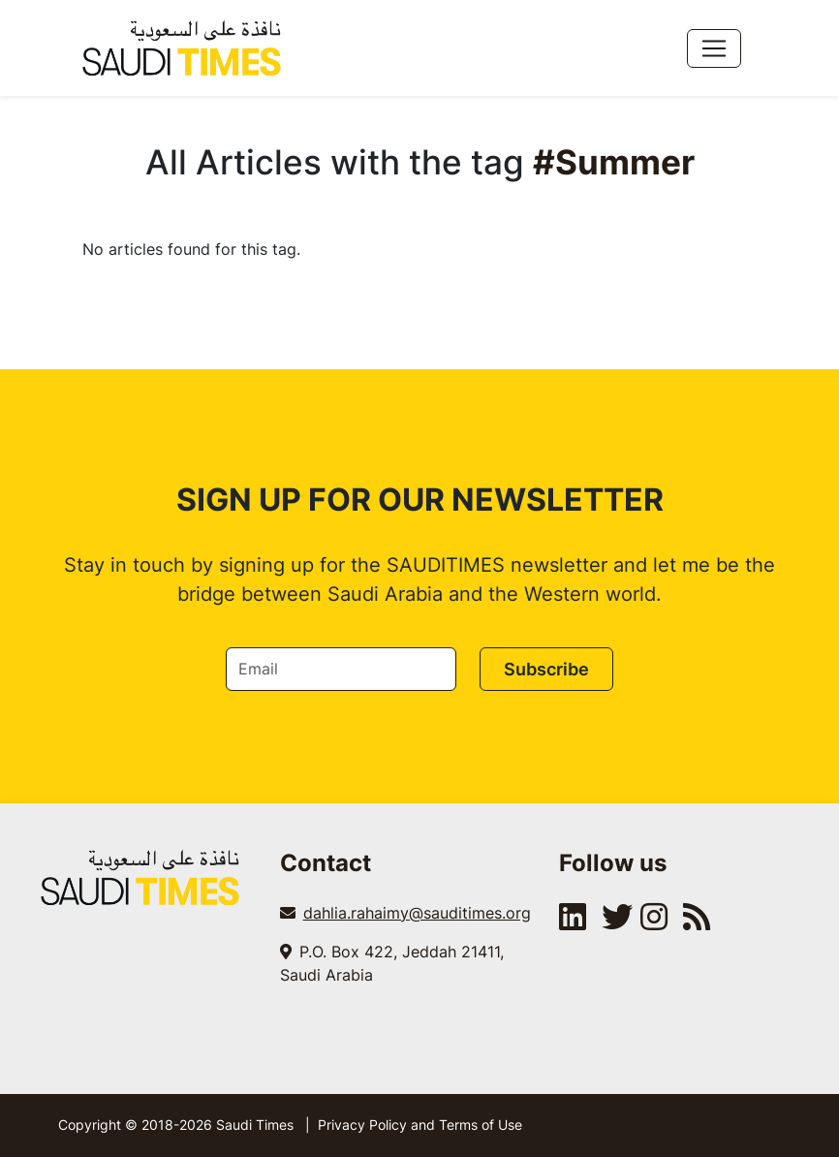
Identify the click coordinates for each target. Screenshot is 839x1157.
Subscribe (546, 669)
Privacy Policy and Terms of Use (420, 1124)
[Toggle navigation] (714, 48)
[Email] (341, 669)
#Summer (614, 161)
